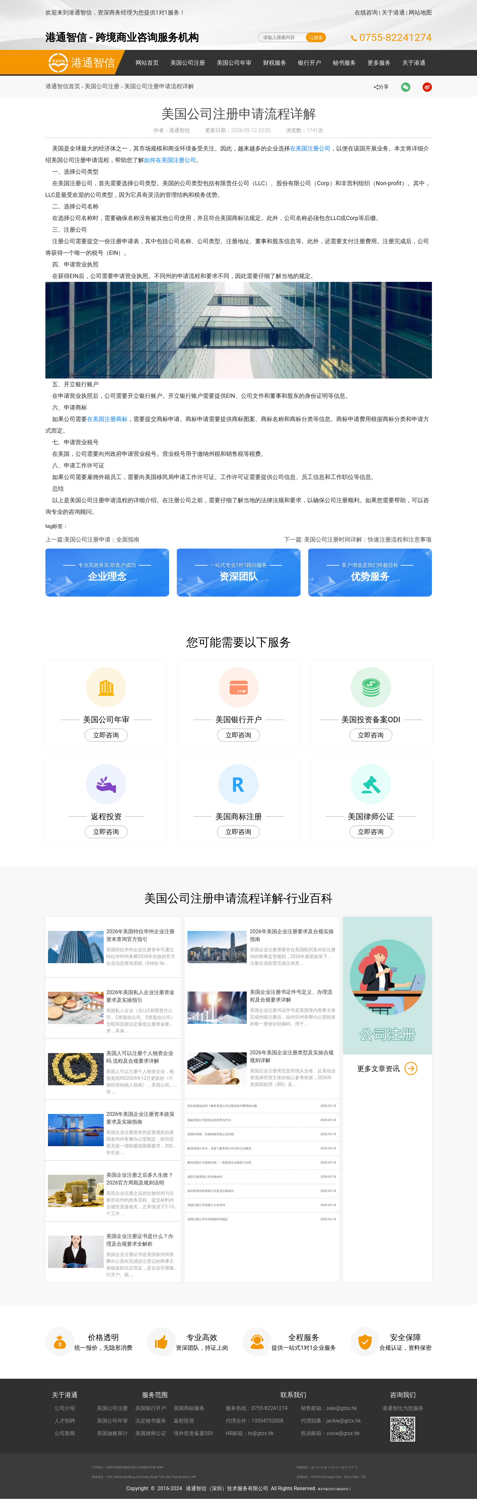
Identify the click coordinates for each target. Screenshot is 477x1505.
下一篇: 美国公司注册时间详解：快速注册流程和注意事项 (358, 539)
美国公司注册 (187, 62)
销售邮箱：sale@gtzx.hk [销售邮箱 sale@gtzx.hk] (329, 1408)
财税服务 (274, 62)
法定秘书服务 (150, 1421)
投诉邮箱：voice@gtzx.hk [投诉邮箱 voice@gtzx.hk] (330, 1433)
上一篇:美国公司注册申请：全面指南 (92, 539)
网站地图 (420, 12)
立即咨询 (106, 735)
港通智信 (80, 62)
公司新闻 (64, 1433)
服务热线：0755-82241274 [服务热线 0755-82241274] (257, 1408)
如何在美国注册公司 (176, 160)
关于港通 (393, 12)
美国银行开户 (150, 1408)
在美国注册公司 (315, 148)
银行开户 (309, 62)
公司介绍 (64, 1408)
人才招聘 (64, 1421)
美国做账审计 (112, 1433)
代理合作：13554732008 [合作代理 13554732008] (254, 1421)
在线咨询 (366, 12)
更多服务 (379, 62)
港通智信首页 (62, 86)
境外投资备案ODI (193, 1433)
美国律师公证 (150, 1433)
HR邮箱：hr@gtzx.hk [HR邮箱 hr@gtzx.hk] (250, 1433)
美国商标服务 (189, 1408)
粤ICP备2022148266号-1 (334, 1494)
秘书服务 (344, 62)
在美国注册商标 (112, 419)
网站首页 (147, 62)
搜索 (316, 37)
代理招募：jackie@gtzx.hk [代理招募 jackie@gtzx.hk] (331, 1421)
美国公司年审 (234, 62)
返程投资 (184, 1421)
